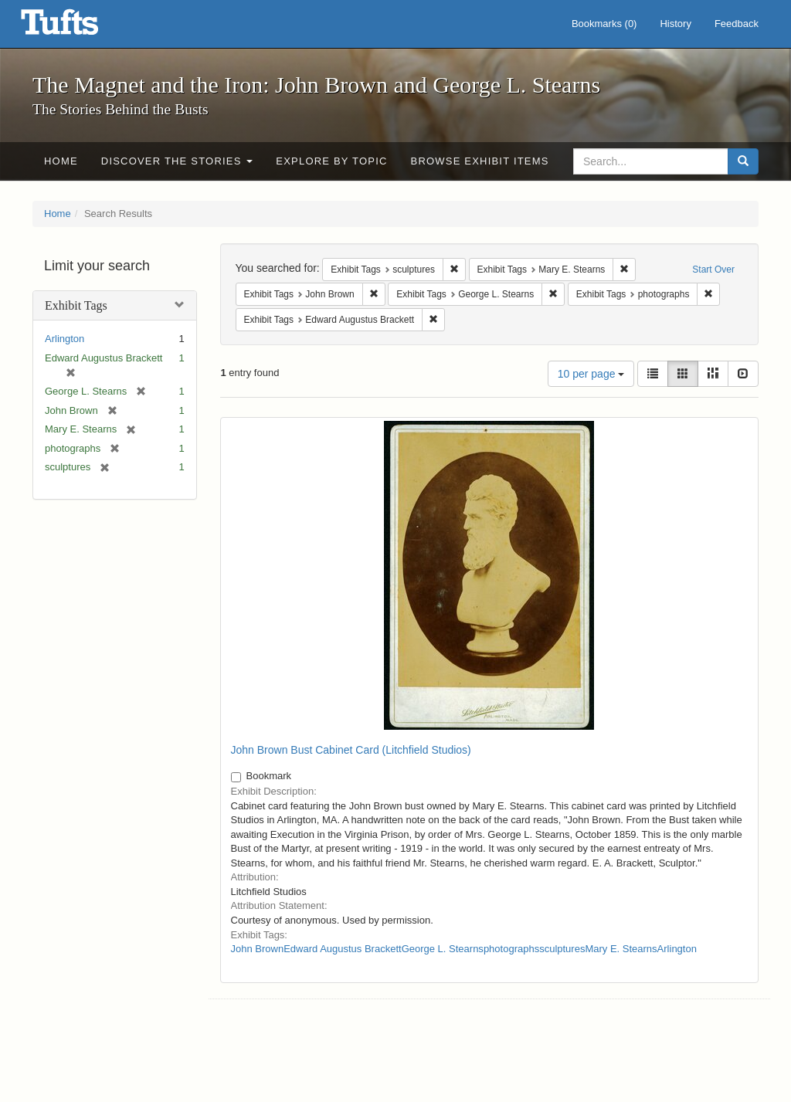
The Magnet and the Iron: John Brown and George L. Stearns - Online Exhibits (79, 27)
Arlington (64, 338)
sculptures (562, 949)
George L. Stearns (443, 949)
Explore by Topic (331, 161)
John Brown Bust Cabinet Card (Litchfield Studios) (351, 750)
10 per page (591, 374)
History (675, 23)
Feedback (737, 23)
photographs (511, 949)
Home (61, 161)
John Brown (257, 949)
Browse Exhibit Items (480, 161)
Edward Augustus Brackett (342, 949)
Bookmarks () (604, 23)
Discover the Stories (177, 161)
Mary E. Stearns (621, 949)
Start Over (713, 269)
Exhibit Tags (76, 305)
